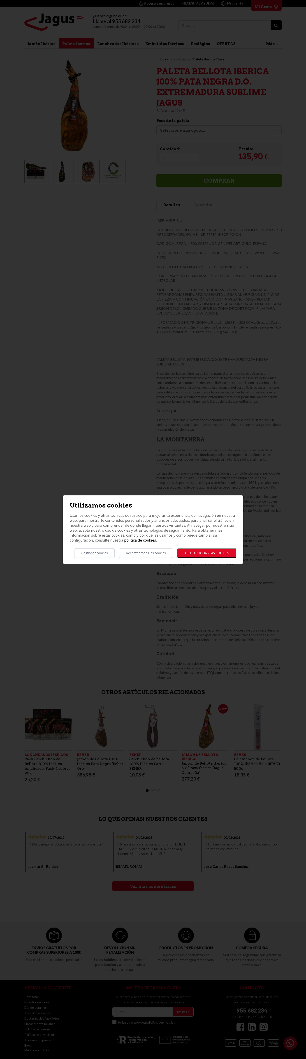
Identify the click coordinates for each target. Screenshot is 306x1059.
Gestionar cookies (94, 553)
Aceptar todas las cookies (207, 553)
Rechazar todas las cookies (146, 553)
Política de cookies (140, 540)
